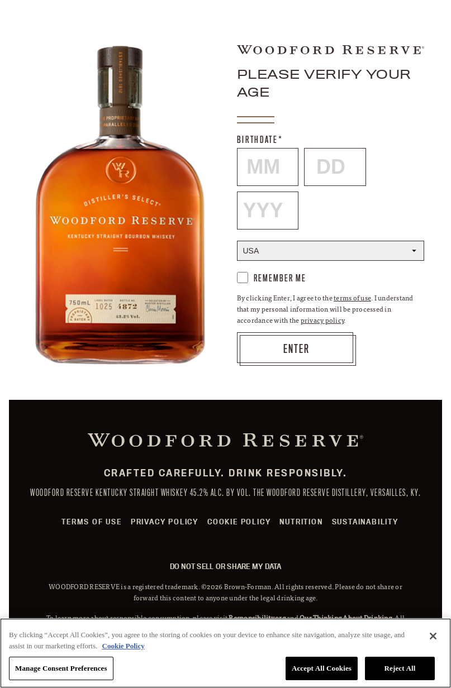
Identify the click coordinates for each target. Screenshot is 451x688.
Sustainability (365, 521)
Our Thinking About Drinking (346, 617)
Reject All (400, 668)
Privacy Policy (164, 521)
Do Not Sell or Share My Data (226, 566)
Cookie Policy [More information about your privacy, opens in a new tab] (123, 646)
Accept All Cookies (322, 668)
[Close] (433, 636)
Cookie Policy (238, 521)
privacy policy (322, 320)
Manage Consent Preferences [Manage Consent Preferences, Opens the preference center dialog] (61, 668)
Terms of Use (91, 521)
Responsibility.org (257, 617)
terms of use (352, 297)
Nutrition (300, 521)
